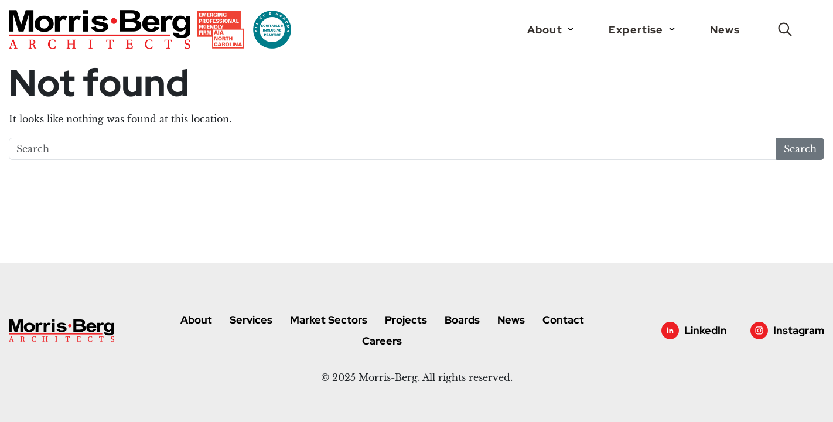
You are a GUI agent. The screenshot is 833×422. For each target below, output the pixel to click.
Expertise (637, 29)
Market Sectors (328, 319)
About (546, 29)
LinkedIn (705, 330)
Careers (382, 341)
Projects (406, 319)
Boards (462, 319)
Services (251, 319)
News (725, 29)
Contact (563, 319)
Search (800, 149)
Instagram (798, 330)
